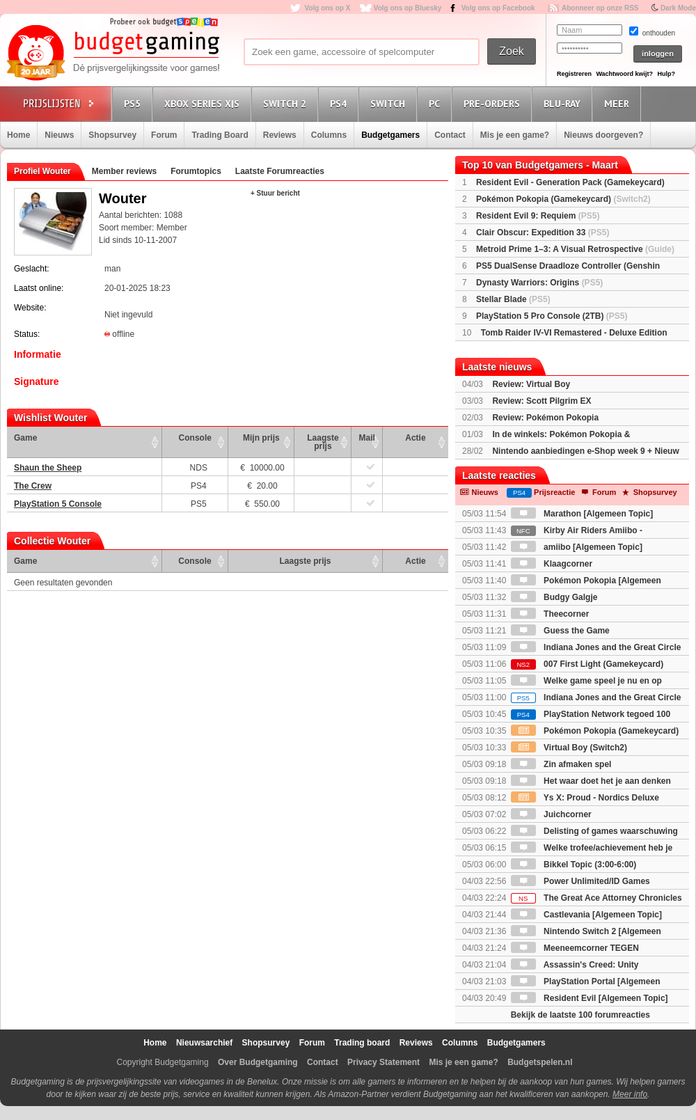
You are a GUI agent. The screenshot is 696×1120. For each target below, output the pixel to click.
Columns (329, 135)
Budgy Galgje (554, 597)
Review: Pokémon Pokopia (545, 418)
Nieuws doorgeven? (603, 135)
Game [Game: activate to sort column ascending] (25, 438)
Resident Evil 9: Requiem (537, 216)
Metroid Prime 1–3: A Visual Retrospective (575, 249)
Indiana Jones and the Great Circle (596, 697)
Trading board (362, 1043)
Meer (618, 103)
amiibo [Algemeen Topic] (576, 547)
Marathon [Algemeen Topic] (582, 514)
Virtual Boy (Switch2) (569, 747)
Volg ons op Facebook (498, 8)
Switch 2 (286, 103)
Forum (164, 135)
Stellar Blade (513, 299)
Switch (389, 103)
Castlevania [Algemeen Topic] (586, 915)
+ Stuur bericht (275, 193)
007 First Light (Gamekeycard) (587, 664)
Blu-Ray (564, 103)
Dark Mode (678, 8)
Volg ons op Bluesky (408, 8)
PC (436, 103)
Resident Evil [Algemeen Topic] (589, 998)
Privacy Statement (383, 1062)
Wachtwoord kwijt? (624, 73)
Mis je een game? (514, 135)
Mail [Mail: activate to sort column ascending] (367, 438)
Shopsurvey (112, 135)
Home (18, 135)
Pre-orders (494, 103)
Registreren (574, 73)
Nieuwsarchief (204, 1043)
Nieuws (59, 135)
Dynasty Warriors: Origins (539, 282)
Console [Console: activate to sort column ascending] (195, 438)
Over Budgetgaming (258, 1062)
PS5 (134, 103)
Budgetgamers (390, 135)
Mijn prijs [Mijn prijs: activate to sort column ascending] (261, 438)
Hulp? (666, 73)
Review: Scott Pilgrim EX (541, 401)
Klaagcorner (551, 564)
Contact (450, 135)
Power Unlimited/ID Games (580, 881)
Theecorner (550, 614)
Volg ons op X (327, 8)
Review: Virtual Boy (531, 384)
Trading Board (219, 135)
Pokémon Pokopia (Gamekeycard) (563, 199)
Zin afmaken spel (561, 764)
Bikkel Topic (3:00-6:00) (574, 864)
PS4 (340, 103)
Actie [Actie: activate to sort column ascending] (415, 438)
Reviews (279, 135)
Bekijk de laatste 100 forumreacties (580, 1015)
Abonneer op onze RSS (600, 8)
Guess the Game (560, 631)
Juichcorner (551, 814)
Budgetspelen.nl (539, 1062)
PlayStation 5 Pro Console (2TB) (551, 316)
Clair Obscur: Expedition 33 (542, 232)
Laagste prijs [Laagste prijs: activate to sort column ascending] (322, 442)
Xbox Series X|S (204, 103)
